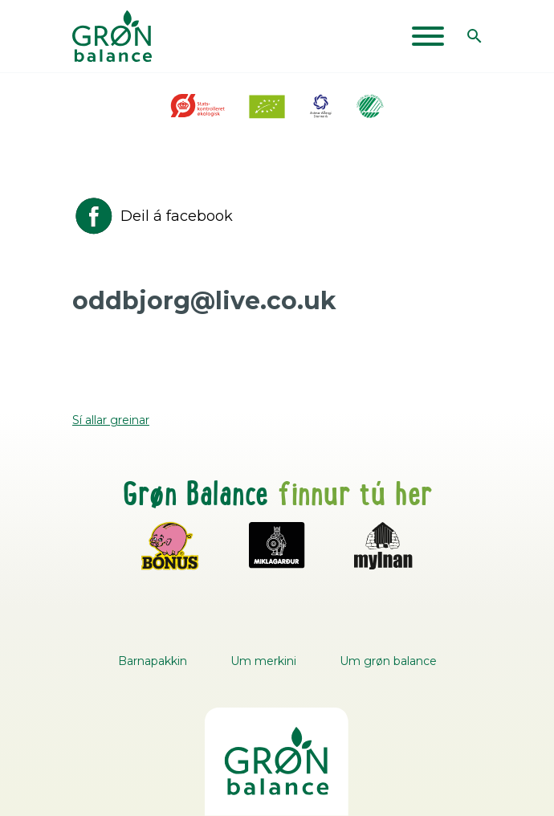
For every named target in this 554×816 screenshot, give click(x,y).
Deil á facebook (152, 216)
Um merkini (263, 661)
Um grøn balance (388, 661)
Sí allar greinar (110, 420)
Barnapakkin (152, 661)
